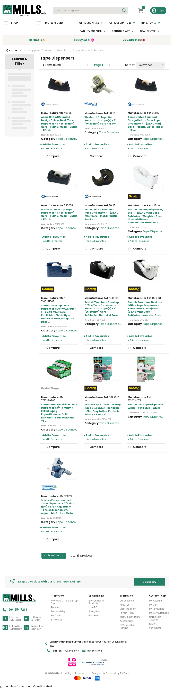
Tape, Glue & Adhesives (88, 50)
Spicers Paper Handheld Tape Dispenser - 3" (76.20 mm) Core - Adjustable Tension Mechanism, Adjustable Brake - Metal (58, 507)
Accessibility (126, 620)
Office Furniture (120, 23)
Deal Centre (147, 31)
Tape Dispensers (67, 139)
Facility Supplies (91, 31)
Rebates (55, 607)
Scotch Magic (50, 388)
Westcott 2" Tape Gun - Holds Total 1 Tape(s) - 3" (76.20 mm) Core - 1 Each (100, 120)
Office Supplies (89, 23)
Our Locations (127, 600)
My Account (155, 600)
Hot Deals (56, 615)
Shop (14, 23)
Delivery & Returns (159, 612)
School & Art (121, 31)
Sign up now (149, 581)
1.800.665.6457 (71, 650)
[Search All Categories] (90, 10)
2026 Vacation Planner (127, 626)
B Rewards (56, 619)
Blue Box (93, 615)
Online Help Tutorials (155, 617)
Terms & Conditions (130, 616)
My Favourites (156, 608)
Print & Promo (53, 23)
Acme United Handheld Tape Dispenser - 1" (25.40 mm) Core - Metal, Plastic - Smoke (101, 214)
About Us (124, 604)
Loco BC (93, 607)
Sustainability (58, 611)
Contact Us (155, 627)
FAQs (152, 623)
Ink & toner (148, 23)
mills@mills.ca (94, 650)
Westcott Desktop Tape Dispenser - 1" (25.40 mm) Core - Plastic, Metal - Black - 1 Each (59, 214)
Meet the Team (128, 608)
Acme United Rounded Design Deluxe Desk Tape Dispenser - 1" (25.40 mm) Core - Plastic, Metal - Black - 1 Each (59, 123)
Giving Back (95, 611)
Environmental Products (96, 601)
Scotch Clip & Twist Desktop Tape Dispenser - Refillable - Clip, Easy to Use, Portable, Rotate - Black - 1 (102, 409)
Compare (50, 156)
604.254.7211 (17, 609)
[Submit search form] (124, 10)
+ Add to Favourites (53, 144)
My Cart (153, 604)
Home (11, 50)
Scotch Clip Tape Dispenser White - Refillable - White (145, 406)
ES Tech (124, 672)
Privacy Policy (127, 612)
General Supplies (56, 50)
